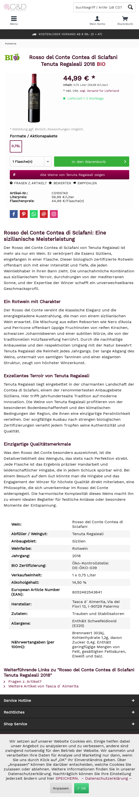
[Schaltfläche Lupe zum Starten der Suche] (130, 7)
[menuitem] (125, 20)
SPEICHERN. (68, 778)
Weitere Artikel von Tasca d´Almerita (41, 686)
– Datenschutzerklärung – (106, 778)
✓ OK (81, 788)
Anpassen (61, 788)
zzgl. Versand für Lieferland (99, 90)
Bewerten (59, 183)
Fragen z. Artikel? (28, 183)
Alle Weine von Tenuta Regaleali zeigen (59, 174)
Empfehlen (85, 183)
